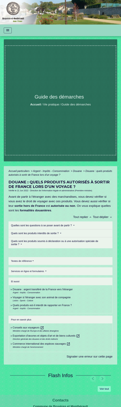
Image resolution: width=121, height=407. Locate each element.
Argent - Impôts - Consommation (51, 171)
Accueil (35, 104)
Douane (78, 171)
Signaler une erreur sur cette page (89, 356)
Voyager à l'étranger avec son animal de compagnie (42, 297)
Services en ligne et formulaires (28, 271)
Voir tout (104, 389)
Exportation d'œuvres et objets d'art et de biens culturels (46, 335)
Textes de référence (21, 261)
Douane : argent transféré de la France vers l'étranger (43, 289)
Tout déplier (102, 217)
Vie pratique (51, 104)
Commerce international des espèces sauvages (41, 343)
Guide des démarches (76, 104)
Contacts (60, 400)
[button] (93, 378)
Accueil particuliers (19, 171)
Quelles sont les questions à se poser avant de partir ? (41, 225)
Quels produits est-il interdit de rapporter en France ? (42, 305)
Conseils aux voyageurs (28, 327)
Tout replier (83, 217)
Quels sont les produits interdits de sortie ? (35, 233)
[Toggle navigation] (8, 30)
